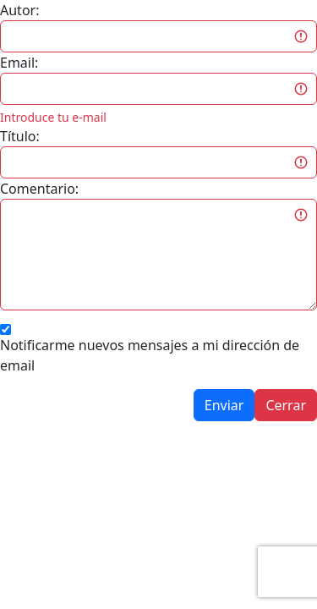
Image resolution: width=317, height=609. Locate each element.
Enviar (224, 405)
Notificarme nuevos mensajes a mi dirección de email (149, 355)
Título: (20, 136)
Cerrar (285, 405)
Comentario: (39, 188)
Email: (19, 62)
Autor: (19, 10)
